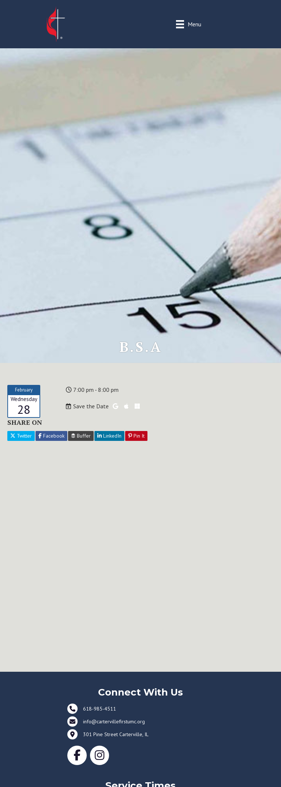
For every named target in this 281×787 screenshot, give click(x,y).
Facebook (51, 435)
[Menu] (188, 24)
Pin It (136, 435)
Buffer (81, 435)
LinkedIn (109, 435)
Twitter (21, 435)
